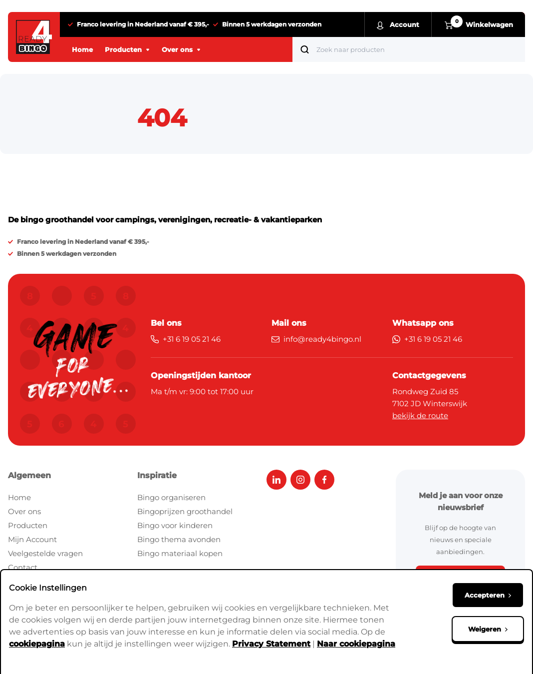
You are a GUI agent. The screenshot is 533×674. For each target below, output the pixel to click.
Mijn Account (32, 539)
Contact (22, 567)
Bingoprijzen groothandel (185, 511)
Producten (27, 525)
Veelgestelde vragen (45, 553)
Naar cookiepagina (356, 644)
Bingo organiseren (171, 497)
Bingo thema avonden (179, 539)
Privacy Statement (271, 644)
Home (19, 497)
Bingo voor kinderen (175, 525)
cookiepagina (37, 644)
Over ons (24, 511)
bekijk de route (420, 415)
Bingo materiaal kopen (180, 553)
